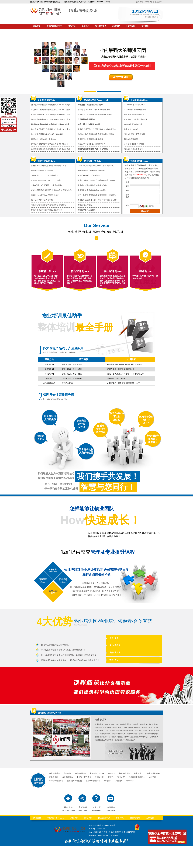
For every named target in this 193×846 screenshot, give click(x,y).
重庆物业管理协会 (56, 781)
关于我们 (145, 26)
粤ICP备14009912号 (97, 829)
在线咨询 (158, 2)
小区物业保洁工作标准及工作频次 (91, 170)
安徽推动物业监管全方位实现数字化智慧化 (48, 205)
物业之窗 (121, 777)
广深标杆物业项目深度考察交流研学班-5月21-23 (50, 114)
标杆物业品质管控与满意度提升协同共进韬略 (96, 134)
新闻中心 (85, 26)
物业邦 (110, 777)
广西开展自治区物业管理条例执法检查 (46, 210)
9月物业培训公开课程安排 (134, 134)
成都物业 (119, 781)
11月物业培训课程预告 (133, 124)
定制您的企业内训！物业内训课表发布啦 (94, 110)
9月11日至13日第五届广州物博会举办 (46, 185)
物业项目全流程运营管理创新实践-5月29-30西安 (50, 105)
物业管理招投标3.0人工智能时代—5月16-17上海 (50, 119)
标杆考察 (116, 26)
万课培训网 (53, 777)
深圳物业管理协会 (74, 781)
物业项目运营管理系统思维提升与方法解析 (95, 114)
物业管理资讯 (67, 777)
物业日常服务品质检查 (87, 210)
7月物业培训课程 (131, 139)
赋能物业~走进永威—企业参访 (43, 139)
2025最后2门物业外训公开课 (135, 119)
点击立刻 (53, 591)
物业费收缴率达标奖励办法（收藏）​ (92, 190)
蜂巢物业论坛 (124, 773)
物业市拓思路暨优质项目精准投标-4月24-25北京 (50, 129)
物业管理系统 (54, 773)
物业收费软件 (80, 773)
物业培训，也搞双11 (132, 129)
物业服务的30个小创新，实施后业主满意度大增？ (98, 200)
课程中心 (72, 26)
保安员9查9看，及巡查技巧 (89, 175)
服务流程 (139, 2)
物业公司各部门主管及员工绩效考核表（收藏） (97, 180)
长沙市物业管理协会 (137, 777)
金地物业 (107, 781)
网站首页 (36, 26)
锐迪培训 (111, 773)
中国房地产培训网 (97, 773)
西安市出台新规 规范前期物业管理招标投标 (48, 166)
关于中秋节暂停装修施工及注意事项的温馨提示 (97, 195)
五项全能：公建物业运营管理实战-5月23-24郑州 (50, 110)
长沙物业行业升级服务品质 (42, 170)
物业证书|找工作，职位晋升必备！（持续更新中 (97, 129)
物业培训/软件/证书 (54, 26)
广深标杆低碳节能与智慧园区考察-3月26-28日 (49, 144)
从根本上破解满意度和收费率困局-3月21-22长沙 (50, 149)
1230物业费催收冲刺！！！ (135, 114)
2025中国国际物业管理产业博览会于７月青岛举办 (51, 190)
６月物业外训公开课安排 (134, 144)
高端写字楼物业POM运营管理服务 (91, 144)
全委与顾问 (130, 26)
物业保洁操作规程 (85, 205)
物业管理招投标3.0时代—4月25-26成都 (47, 134)
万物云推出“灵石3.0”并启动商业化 (44, 175)
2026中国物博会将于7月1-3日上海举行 (46, 180)
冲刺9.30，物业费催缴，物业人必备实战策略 (96, 166)
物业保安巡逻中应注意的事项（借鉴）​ (93, 185)
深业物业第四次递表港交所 (42, 200)
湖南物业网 (99, 777)
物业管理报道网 (153, 773)
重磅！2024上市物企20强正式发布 (45, 195)
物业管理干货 (100, 26)
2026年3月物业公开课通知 (134, 105)
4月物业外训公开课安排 (133, 149)
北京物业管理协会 (93, 781)
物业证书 (130, 781)
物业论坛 (152, 777)
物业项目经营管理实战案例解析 (90, 139)
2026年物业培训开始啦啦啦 (135, 110)
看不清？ (152, 206)
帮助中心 (149, 2)
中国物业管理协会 (84, 777)
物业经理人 (138, 773)
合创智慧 (67, 773)
